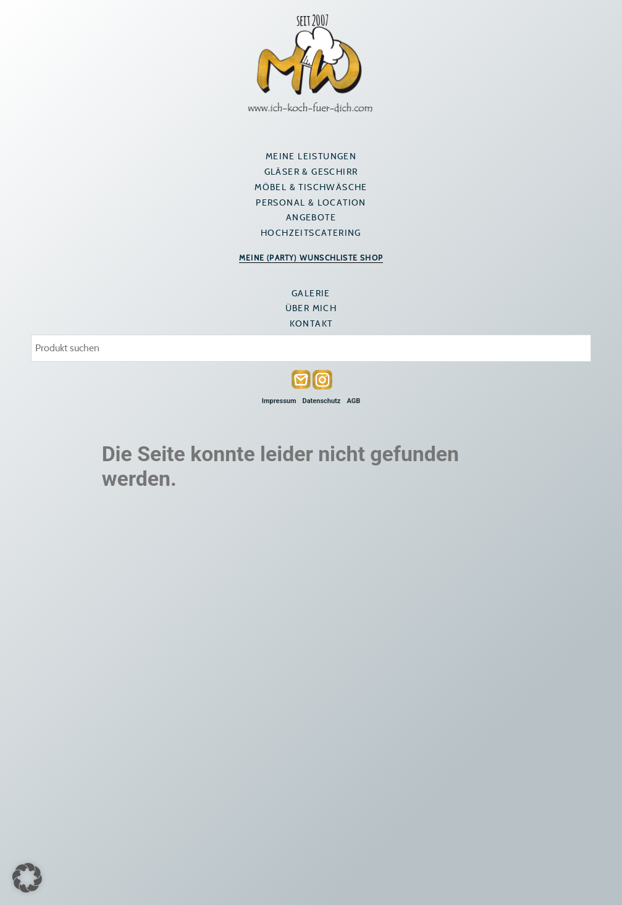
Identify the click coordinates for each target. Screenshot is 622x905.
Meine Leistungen (311, 156)
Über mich (311, 308)
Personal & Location (311, 202)
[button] (27, 878)
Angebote (311, 217)
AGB (353, 401)
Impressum (279, 401)
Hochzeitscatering (311, 232)
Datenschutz (322, 401)
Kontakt (311, 323)
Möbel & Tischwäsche (311, 187)
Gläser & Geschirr (311, 171)
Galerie (311, 293)
